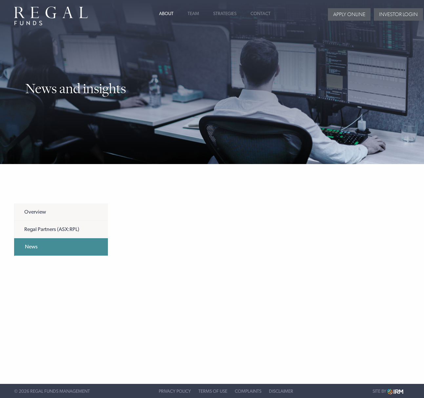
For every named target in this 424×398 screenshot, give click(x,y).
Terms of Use (212, 391)
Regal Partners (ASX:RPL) (51, 229)
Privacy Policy (175, 391)
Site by (388, 391)
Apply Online (349, 14)
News (31, 246)
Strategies (224, 13)
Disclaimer (281, 391)
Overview (35, 212)
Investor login (398, 14)
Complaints (248, 391)
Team (193, 13)
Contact (261, 13)
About (166, 13)
